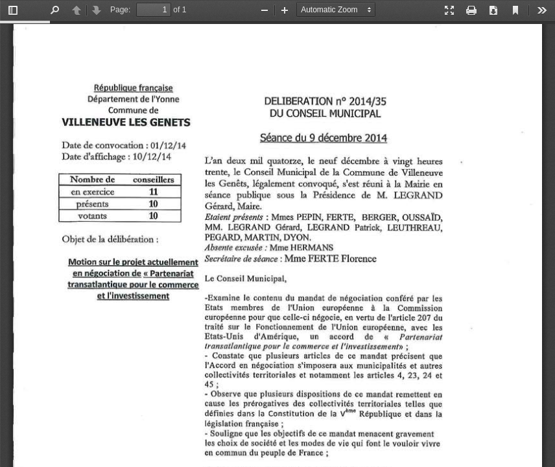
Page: (120, 9)
